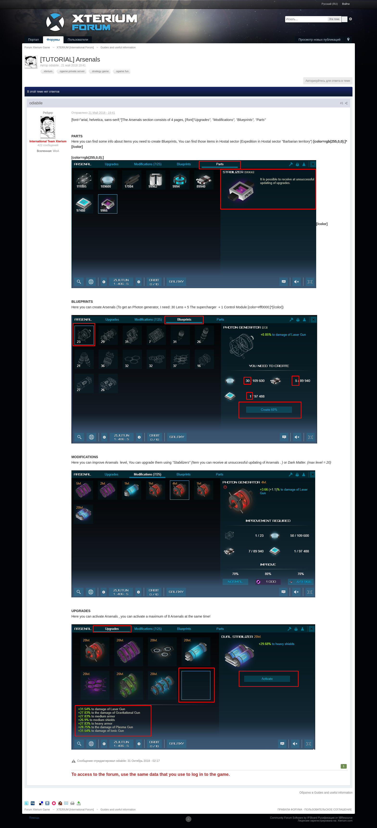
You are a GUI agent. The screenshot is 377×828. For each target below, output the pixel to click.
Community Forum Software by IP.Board (293, 817)
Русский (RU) (330, 3)
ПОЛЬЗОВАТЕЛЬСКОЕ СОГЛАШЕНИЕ (328, 809)
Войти (346, 3)
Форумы (53, 39)
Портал (33, 39)
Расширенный (350, 19)
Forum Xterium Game (37, 809)
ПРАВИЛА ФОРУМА (289, 809)
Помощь (34, 817)
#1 (344, 103)
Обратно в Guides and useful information (326, 792)
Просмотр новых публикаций (319, 39)
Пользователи (78, 39)
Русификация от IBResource (334, 817)
